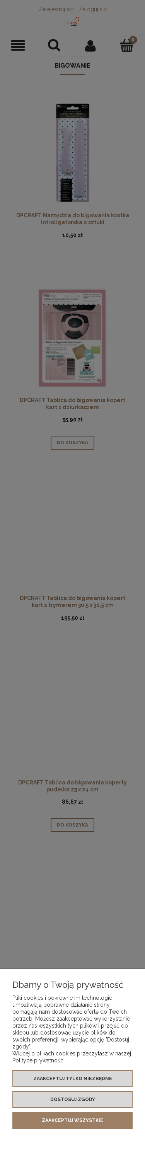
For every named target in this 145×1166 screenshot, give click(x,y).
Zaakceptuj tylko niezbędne (72, 1078)
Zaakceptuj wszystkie (72, 1120)
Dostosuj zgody (72, 1099)
